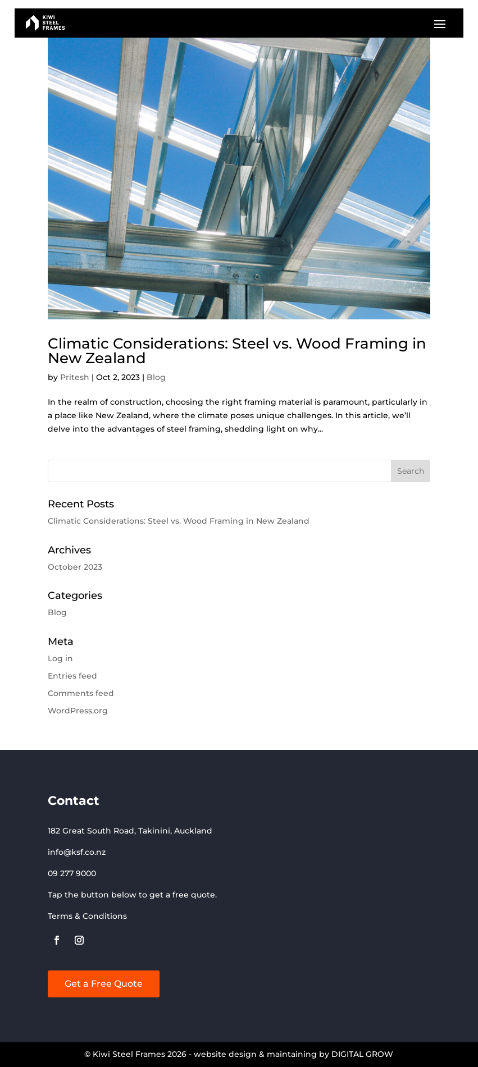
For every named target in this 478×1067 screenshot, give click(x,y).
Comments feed (81, 693)
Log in (60, 658)
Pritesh (74, 377)
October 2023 (75, 567)
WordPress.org (78, 711)
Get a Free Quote (104, 983)
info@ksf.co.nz (77, 852)
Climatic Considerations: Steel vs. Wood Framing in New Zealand (237, 351)
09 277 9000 (72, 873)
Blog (156, 377)
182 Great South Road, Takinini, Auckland (130, 831)
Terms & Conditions (87, 916)
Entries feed (72, 676)
